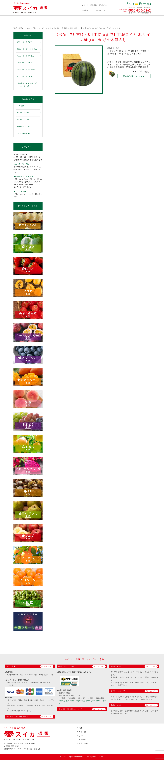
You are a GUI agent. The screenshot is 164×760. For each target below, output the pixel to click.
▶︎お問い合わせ (19, 192)
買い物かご (103, 5)
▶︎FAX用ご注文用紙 (21, 164)
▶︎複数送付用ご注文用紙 (23, 177)
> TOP (80, 728)
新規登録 (93, 5)
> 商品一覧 (81, 732)
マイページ (84, 5)
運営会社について (101, 10)
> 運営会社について (85, 740)
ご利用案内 (84, 10)
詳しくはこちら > (46, 666)
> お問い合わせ (83, 743)
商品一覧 (28, 35)
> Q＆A (80, 736)
